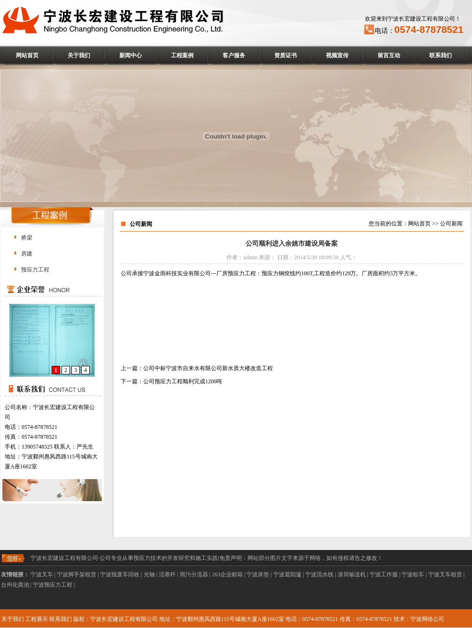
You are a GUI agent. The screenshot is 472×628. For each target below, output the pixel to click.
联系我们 (440, 55)
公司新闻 (451, 223)
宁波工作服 (384, 574)
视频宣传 (337, 55)
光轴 (149, 574)
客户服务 (234, 55)
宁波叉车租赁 (445, 574)
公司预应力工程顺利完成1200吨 (182, 381)
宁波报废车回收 (119, 574)
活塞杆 (167, 574)
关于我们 (79, 55)
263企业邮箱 (227, 574)
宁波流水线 (319, 574)
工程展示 (36, 619)
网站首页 (27, 55)
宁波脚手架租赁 (76, 574)
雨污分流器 (194, 574)
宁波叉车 (42, 574)
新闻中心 (130, 55)
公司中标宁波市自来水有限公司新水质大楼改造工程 (208, 368)
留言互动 (389, 55)
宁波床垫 (258, 574)
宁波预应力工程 (52, 584)
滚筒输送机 (352, 574)
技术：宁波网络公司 (419, 619)
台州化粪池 (15, 584)
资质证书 (285, 55)
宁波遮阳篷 (287, 574)
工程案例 (182, 55)
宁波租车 (413, 574)
